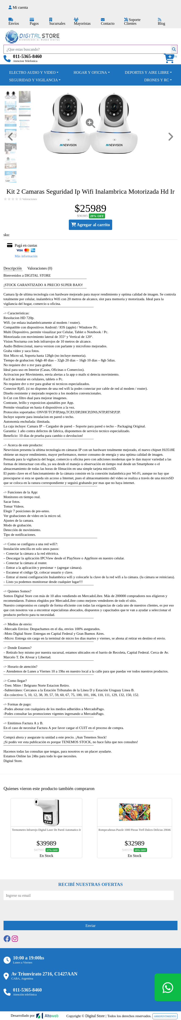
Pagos (34, 22)
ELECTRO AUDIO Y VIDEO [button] (32, 72)
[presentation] (39, 909)
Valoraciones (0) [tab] (39, 268)
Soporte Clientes (132, 21)
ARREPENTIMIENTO (165, 1016)
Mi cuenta (18, 7)
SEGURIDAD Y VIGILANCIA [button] (33, 79)
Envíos (13, 22)
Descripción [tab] (13, 268)
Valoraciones (29, 199)
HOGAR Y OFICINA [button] (90, 72)
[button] (170, 58)
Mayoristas (82, 22)
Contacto (108, 22)
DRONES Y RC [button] (156, 79)
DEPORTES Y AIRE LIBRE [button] (147, 72)
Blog (161, 22)
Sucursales (57, 22)
